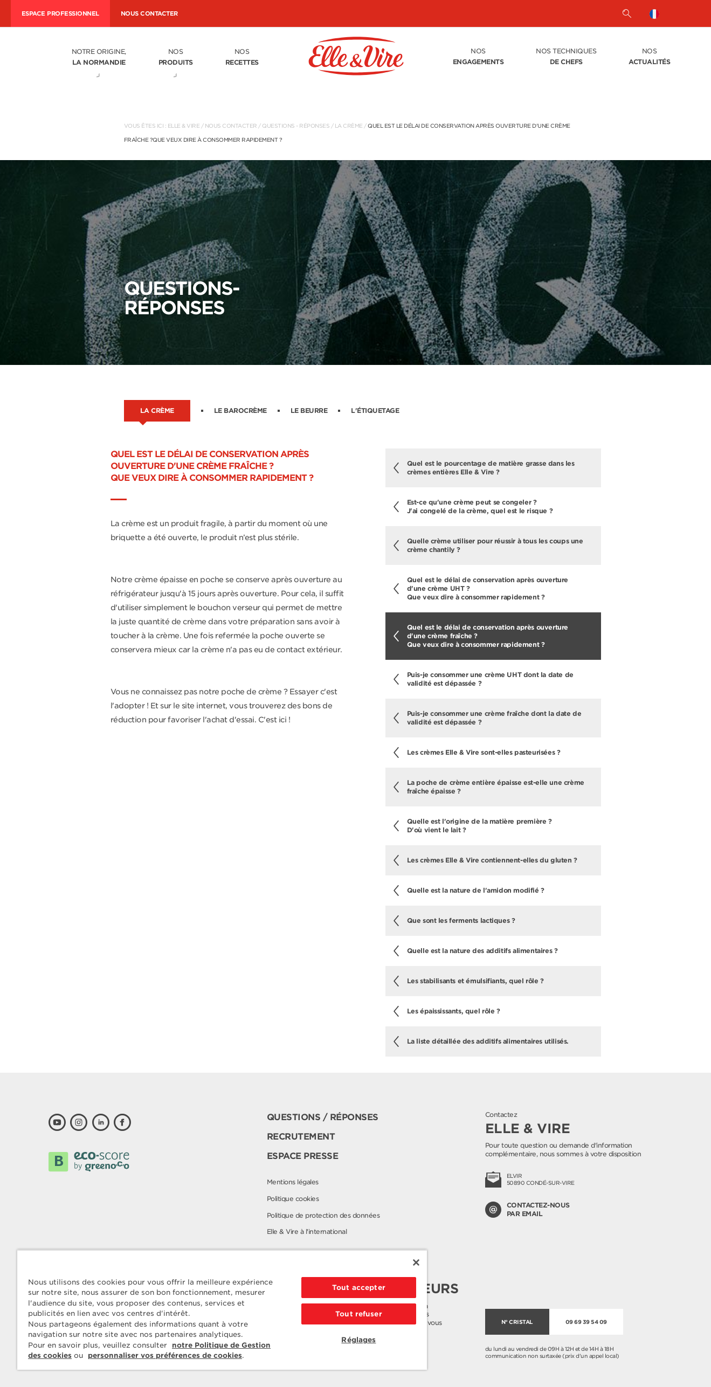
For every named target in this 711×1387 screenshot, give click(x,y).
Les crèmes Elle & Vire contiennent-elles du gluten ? (485, 860)
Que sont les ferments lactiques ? (454, 920)
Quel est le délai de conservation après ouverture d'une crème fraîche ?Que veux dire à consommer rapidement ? (481, 635)
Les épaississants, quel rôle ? (447, 1011)
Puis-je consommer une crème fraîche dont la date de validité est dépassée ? (488, 717)
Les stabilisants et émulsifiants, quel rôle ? (469, 981)
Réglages (358, 1340)
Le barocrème (240, 410)
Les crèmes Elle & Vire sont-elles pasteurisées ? (477, 752)
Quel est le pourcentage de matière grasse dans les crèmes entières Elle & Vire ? (484, 467)
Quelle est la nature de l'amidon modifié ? (469, 890)
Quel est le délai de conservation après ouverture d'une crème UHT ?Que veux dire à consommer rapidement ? (481, 588)
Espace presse (303, 1156)
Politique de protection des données (323, 1215)
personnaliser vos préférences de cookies (165, 1355)
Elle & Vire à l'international (307, 1231)
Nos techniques (566, 57)
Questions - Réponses (295, 125)
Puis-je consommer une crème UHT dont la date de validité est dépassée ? (484, 679)
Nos (175, 57)
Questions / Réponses (322, 1117)
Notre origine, (99, 57)
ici (283, 719)
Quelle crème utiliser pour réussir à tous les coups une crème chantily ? (488, 545)
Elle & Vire (184, 125)
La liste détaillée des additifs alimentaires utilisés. (481, 1041)
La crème (349, 125)
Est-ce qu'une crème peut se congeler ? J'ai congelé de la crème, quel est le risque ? (473, 506)
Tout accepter (358, 1288)
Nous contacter (231, 125)
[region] (222, 1310)
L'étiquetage (375, 410)
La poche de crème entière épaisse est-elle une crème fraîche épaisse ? (489, 786)
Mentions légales (293, 1182)
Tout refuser (358, 1314)
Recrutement (301, 1136)
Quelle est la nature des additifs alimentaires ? (476, 951)
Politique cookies (293, 1199)
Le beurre (309, 410)
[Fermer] (416, 1262)
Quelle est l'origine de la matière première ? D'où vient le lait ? (473, 825)
